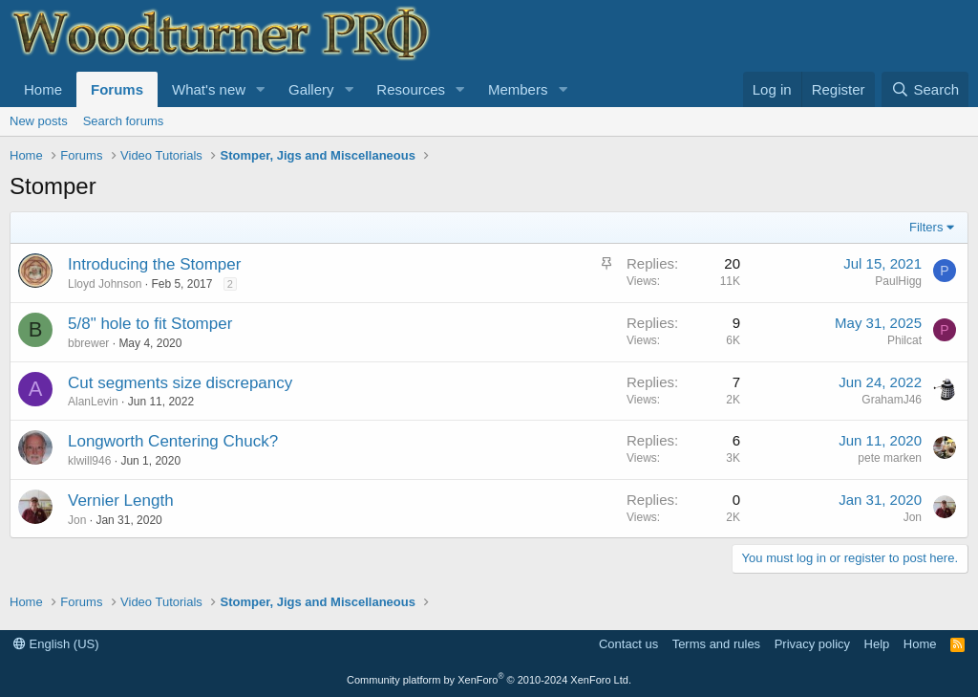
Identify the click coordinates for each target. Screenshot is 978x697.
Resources (410, 89)
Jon (77, 520)
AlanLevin (93, 401)
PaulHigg (898, 281)
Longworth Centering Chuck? (173, 441)
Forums (117, 89)
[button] (260, 89)
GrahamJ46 (891, 399)
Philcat (904, 340)
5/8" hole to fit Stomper (150, 324)
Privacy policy (812, 644)
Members (518, 89)
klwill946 (89, 461)
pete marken (890, 458)
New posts (39, 121)
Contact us (628, 644)
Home (43, 89)
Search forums (123, 121)
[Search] (925, 89)
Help (877, 644)
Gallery (311, 89)
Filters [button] (926, 227)
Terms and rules (716, 644)
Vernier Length (121, 500)
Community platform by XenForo (489, 680)
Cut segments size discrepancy (180, 383)
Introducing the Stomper (154, 264)
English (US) (56, 644)
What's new (208, 89)
